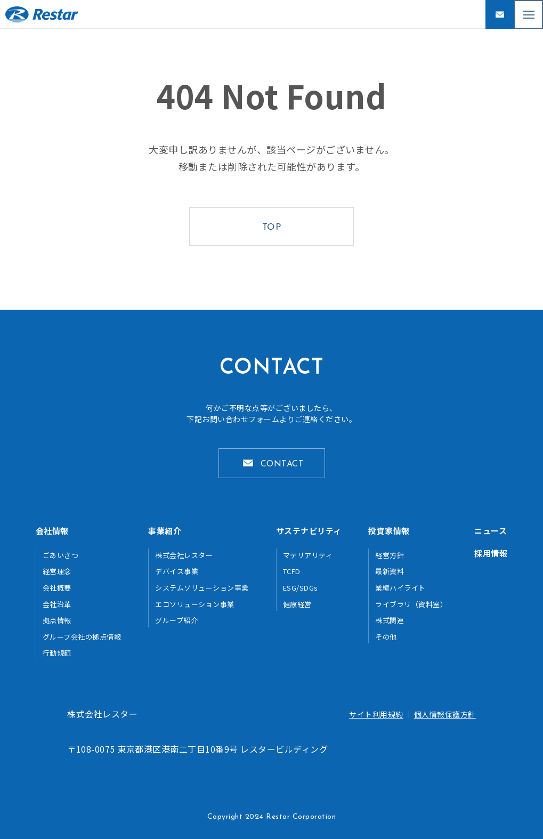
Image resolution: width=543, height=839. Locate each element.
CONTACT (282, 464)
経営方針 (389, 555)
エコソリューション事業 (194, 604)
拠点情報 (57, 620)
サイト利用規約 (376, 714)
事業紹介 (164, 530)
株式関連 (389, 620)
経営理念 (57, 571)
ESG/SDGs (300, 588)
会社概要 (57, 588)
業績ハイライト (400, 588)
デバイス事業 (176, 571)
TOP (271, 227)
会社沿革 (57, 604)
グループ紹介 (176, 620)
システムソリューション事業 (202, 588)
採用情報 (490, 553)
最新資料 (389, 571)
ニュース (490, 530)
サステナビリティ (309, 530)
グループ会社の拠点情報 (82, 637)
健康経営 (297, 604)
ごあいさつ (61, 555)
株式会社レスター (184, 555)
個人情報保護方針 (445, 714)
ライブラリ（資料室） (411, 604)
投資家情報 (389, 530)
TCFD (292, 571)
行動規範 (57, 653)
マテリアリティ (308, 555)
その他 (386, 637)
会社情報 (52, 530)
